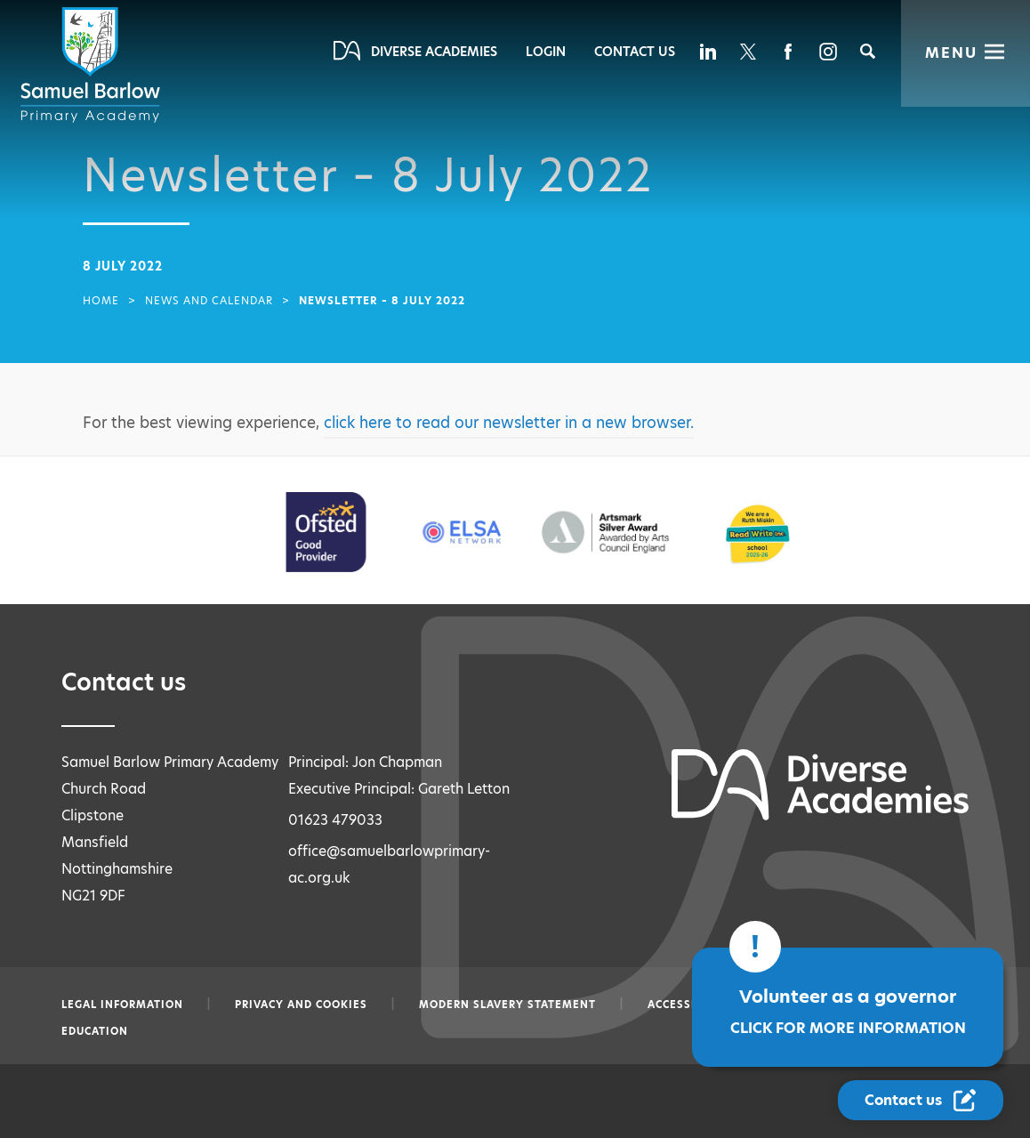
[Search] (868, 51)
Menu (951, 53)
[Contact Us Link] (920, 1100)
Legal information (122, 1004)
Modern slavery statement (507, 1004)
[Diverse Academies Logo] (93, 65)
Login (546, 52)
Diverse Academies (434, 52)
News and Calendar (209, 301)
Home (101, 301)
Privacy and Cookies (301, 1004)
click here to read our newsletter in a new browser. (509, 422)
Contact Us (634, 52)
